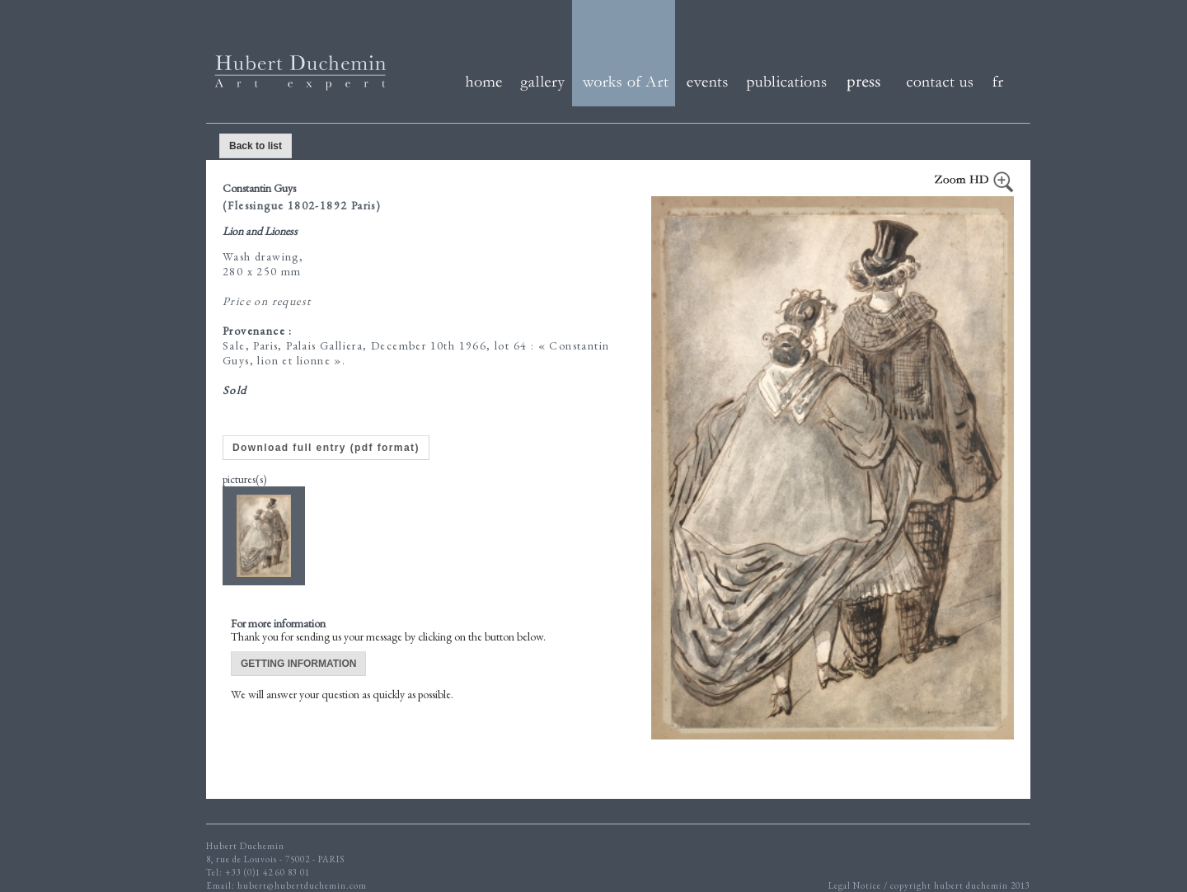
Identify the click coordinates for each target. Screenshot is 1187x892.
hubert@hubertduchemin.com (302, 885)
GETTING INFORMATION (298, 663)
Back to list (255, 146)
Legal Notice (856, 885)
